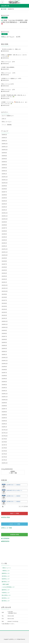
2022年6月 (4, 267)
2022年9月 (4, 258)
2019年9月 (4, 366)
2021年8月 (4, 297)
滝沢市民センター (6, 576)
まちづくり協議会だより (8, 115)
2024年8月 (4, 188)
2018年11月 (5, 396)
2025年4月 (4, 164)
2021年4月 (4, 309)
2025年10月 (5, 149)
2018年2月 (4, 423)
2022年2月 (4, 279)
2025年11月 (5, 146)
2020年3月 (4, 348)
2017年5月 (4, 451)
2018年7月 (4, 408)
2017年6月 (4, 448)
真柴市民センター (6, 573)
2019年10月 (5, 363)
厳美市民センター (6, 589)
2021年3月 (4, 312)
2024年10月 (5, 182)
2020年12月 (5, 321)
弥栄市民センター (6, 578)
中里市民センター (6, 592)
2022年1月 (4, 282)
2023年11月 (5, 216)
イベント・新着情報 (6, 124)
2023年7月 (4, 228)
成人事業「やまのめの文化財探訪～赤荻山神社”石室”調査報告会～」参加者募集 (14, 22)
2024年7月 (4, 191)
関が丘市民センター (6, 595)
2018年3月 (4, 420)
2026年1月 (4, 140)
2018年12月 (5, 393)
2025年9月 (4, 152)
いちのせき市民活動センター (8, 587)
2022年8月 (4, 261)
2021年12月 (5, 285)
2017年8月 (4, 441)
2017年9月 (4, 438)
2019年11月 (5, 360)
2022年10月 (5, 255)
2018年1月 (4, 426)
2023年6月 (4, 231)
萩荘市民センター (6, 598)
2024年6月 (4, 194)
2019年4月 (4, 381)
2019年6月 (4, 375)
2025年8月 (4, 155)
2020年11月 (5, 324)
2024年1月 (4, 210)
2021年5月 (4, 306)
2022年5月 (4, 270)
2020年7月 (4, 336)
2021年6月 (4, 303)
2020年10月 (5, 327)
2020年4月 (4, 345)
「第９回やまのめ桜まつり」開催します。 (11, 49)
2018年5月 (4, 414)
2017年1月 (4, 460)
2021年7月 (4, 300)
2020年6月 (4, 339)
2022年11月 (5, 252)
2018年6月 (4, 411)
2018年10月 (5, 399)
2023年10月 (5, 219)
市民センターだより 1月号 (8, 89)
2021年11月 (5, 288)
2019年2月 (4, 387)
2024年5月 (4, 197)
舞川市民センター (6, 600)
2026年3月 (4, 134)
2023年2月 (4, 243)
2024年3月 (4, 204)
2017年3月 (4, 457)
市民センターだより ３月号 (8, 73)
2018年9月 (4, 402)
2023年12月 (5, 213)
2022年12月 (5, 249)
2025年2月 (4, 170)
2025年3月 (4, 167)
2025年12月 (5, 143)
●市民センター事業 (6, 528)
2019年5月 (4, 378)
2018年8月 (4, 405)
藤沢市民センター (6, 581)
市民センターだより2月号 (7, 84)
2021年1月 (4, 318)
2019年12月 (5, 357)
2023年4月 (4, 237)
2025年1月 (4, 173)
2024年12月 (5, 176)
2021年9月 (4, 294)
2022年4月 (4, 273)
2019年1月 (4, 390)
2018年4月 (4, 417)
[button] (2, 507)
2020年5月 (4, 342)
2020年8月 (4, 333)
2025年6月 (4, 158)
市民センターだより (6, 121)
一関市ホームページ (6, 567)
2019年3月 (4, 384)
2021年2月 (4, 315)
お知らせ (4, 17)
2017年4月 (4, 454)
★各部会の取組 (5, 517)
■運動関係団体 (5, 541)
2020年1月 (4, 354)
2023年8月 (4, 225)
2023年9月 (4, 222)
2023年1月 (4, 246)
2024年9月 (4, 185)
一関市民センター (6, 570)
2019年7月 (4, 372)
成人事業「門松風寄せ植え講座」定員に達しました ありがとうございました (14, 96)
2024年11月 (5, 179)
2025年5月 (4, 161)
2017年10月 (5, 435)
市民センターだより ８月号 (10, 37)
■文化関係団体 (5, 538)
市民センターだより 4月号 (8, 61)
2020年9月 (4, 330)
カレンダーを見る (23, 506)
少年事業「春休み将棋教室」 (8, 67)
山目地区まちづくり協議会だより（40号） (11, 78)
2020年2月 (4, 351)
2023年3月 (4, 240)
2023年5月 (4, 234)
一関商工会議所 (5, 584)
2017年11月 (5, 432)
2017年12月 (5, 429)
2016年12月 (5, 463)
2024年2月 (4, 207)
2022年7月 (4, 264)
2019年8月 (4, 369)
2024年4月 (4, 201)
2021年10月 (5, 291)
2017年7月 (4, 445)
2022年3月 (4, 276)
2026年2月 (4, 137)
